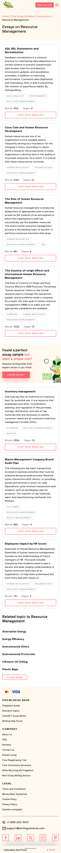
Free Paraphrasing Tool (14, 760)
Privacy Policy (9, 804)
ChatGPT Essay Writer (14, 716)
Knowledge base (16, 700)
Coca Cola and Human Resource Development (26, 129)
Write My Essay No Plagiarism (17, 770)
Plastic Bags (10, 669)
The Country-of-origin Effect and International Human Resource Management (27, 274)
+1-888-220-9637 (18, 822)
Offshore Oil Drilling (15, 662)
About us (7, 734)
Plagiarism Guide (11, 705)
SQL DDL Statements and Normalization (22, 50)
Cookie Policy (9, 799)
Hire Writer (44, 5)
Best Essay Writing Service (16, 775)
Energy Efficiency (13, 639)
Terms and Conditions (14, 789)
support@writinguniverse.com (25, 828)
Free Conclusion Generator (16, 765)
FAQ (4, 739)
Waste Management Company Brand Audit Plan (29, 461)
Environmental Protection (18, 654)
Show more (14, 677)
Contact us (8, 750)
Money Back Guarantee (14, 794)
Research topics (11, 710)
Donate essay (9, 755)
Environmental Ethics (15, 646)
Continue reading (30, 115)
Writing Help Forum (12, 721)
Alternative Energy (14, 631)
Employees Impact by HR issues (26, 543)
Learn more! (16, 375)
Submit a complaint (12, 809)
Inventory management (20, 391)
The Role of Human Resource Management (24, 200)
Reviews (6, 744)
